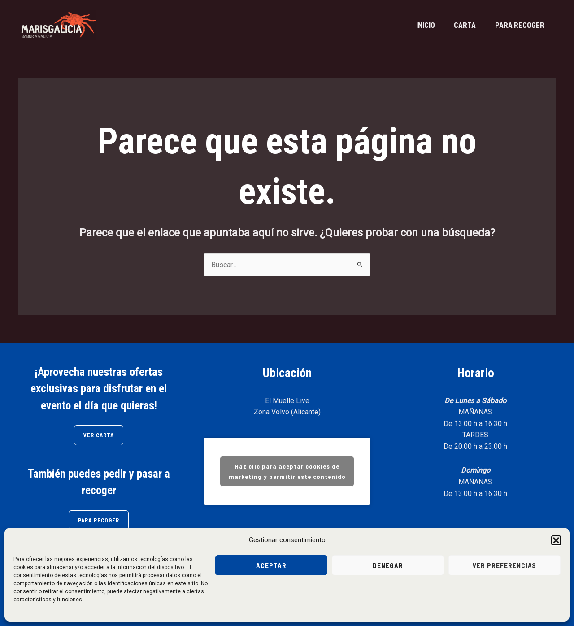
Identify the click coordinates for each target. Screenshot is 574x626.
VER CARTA (99, 435)
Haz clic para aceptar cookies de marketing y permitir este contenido (287, 472)
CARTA (460, 24)
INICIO (417, 24)
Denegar (388, 565)
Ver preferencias (504, 565)
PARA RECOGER (518, 24)
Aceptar (271, 565)
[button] (556, 540)
